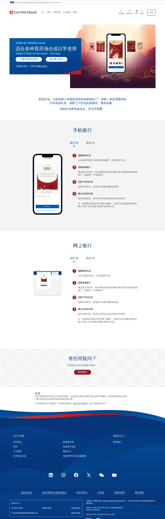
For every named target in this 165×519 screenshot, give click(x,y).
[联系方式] (130, 11)
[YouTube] (114, 475)
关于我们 (17, 442)
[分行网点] (121, 11)
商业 (49, 12)
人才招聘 (17, 451)
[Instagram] (63, 475)
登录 (151, 12)
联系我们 (82, 372)
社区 (15, 447)
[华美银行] (23, 12)
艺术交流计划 (19, 456)
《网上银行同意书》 (80, 404)
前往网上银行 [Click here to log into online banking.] (57, 59)
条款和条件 (82, 493)
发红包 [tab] (74, 143)
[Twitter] (89, 475)
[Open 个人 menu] (46, 12)
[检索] (142, 11)
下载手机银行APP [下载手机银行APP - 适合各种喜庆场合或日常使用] (28, 59)
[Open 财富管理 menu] (62, 12)
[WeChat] (101, 475)
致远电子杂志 (69, 447)
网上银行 (43, 66)
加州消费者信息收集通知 (54, 493)
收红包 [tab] (90, 143)
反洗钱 (100, 493)
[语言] (136, 11)
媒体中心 (67, 451)
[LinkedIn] (50, 475)
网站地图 (139, 493)
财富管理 (57, 12)
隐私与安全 (26, 493)
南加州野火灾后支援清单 (74, 456)
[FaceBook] (76, 475)
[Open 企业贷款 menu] (72, 12)
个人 (43, 12)
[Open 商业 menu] (52, 12)
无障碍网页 (119, 493)
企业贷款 (67, 12)
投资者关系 (68, 442)
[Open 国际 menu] (78, 12)
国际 (75, 12)
